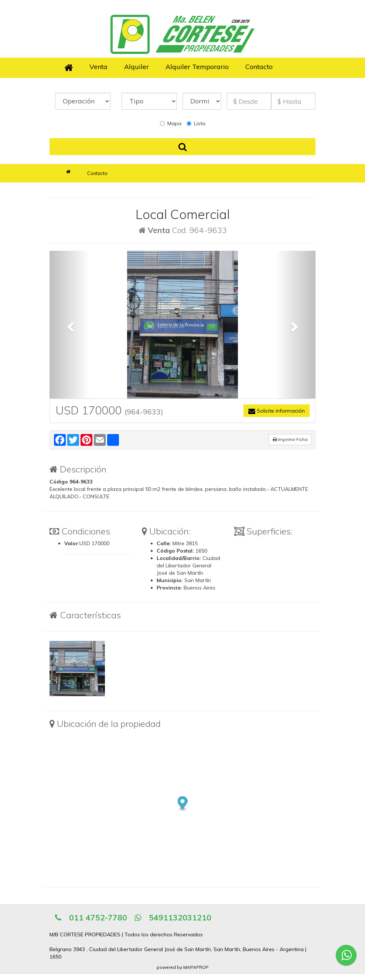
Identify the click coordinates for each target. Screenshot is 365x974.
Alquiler (136, 66)
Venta (98, 66)
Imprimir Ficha (290, 439)
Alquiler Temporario (197, 66)
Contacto (259, 66)
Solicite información (276, 410)
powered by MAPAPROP (183, 967)
